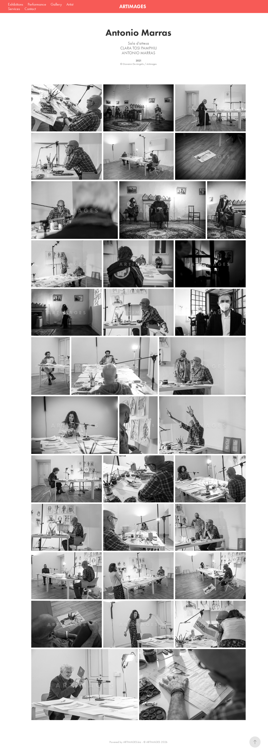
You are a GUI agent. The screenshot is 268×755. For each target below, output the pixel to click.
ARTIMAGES (132, 6)
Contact (30, 9)
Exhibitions (15, 4)
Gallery (56, 4)
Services (14, 9)
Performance (37, 4)
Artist (69, 4)
